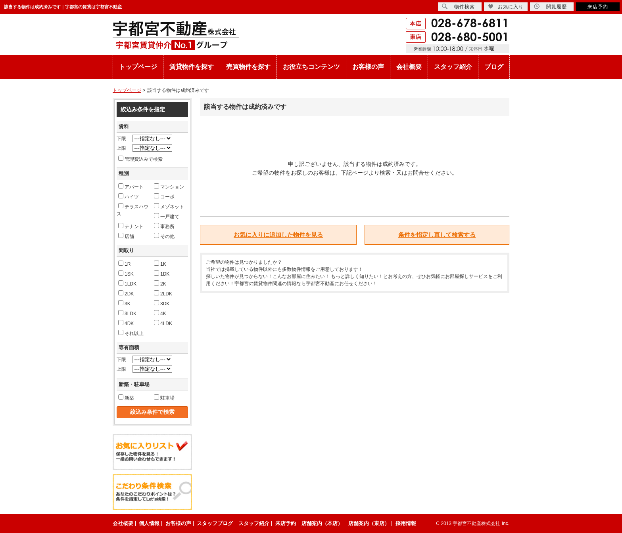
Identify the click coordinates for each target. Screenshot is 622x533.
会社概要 (409, 66)
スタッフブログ (215, 523)
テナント (131, 226)
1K (160, 264)
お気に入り (506, 7)
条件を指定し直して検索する (437, 234)
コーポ (164, 196)
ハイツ (128, 196)
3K (124, 303)
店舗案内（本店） (322, 523)
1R (124, 264)
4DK (126, 323)
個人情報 (149, 523)
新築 (126, 397)
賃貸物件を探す (191, 66)
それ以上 (131, 333)
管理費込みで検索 (140, 159)
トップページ (138, 66)
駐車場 (164, 397)
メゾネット (169, 206)
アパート (131, 186)
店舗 (126, 236)
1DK (161, 273)
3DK (161, 303)
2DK (126, 293)
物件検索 (458, 7)
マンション (169, 186)
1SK (126, 273)
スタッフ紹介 (453, 66)
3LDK (127, 313)
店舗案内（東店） (369, 523)
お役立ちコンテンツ (311, 66)
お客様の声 (368, 66)
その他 (164, 236)
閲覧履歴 (550, 7)
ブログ (493, 66)
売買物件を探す (248, 66)
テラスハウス (132, 210)
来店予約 (597, 7)
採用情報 (405, 523)
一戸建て (166, 216)
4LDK (163, 323)
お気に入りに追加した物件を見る (278, 234)
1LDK (127, 283)
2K (160, 283)
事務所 (164, 226)
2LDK (163, 293)
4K (160, 313)
